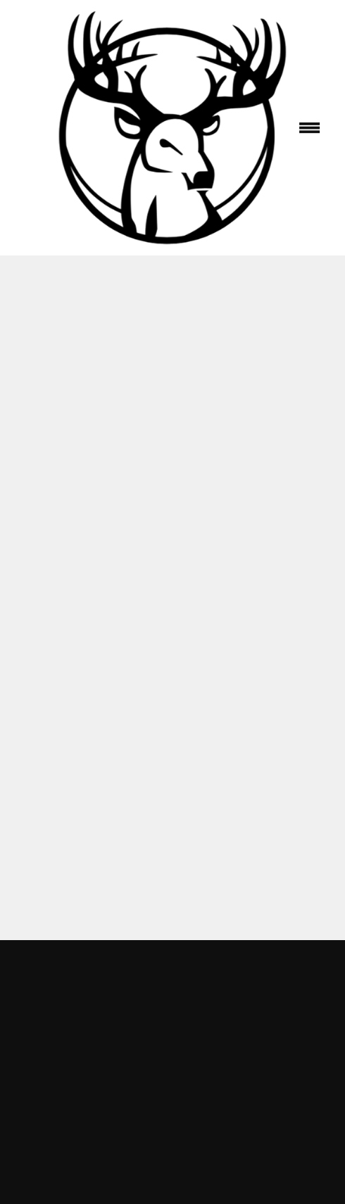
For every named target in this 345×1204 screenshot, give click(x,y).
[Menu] (309, 127)
